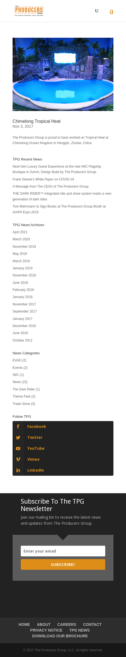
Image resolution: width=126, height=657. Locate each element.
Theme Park (21, 396)
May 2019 (20, 254)
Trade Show (21, 404)
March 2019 (21, 261)
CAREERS (66, 624)
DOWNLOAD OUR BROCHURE (60, 636)
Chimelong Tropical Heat (36, 121)
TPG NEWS (79, 630)
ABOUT (44, 624)
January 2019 (23, 268)
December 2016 (24, 326)
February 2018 (23, 290)
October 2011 (23, 340)
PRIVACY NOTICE (46, 630)
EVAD (17, 360)
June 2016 (20, 333)
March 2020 (21, 239)
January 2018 (23, 297)
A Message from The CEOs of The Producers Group (51, 186)
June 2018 (20, 283)
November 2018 (24, 275)
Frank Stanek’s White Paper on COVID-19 (43, 179)
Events (18, 368)
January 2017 (23, 319)
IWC (16, 375)
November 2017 (24, 304)
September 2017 (25, 311)
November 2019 (24, 247)
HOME (24, 624)
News (17, 382)
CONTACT (92, 624)
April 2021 (20, 232)
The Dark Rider (24, 389)
